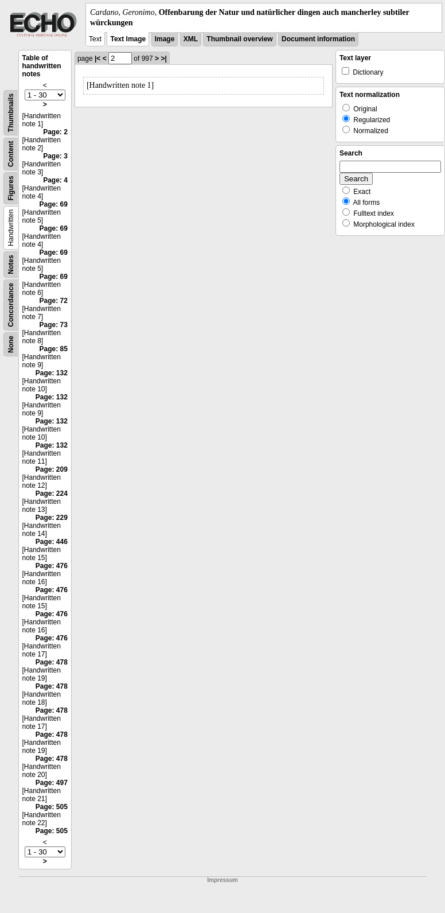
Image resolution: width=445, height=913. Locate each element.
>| (163, 59)
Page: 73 (54, 325)
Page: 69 (54, 204)
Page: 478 (52, 662)
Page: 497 (52, 783)
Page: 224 (52, 493)
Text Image (128, 39)
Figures (11, 188)
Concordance (11, 305)
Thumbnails (11, 113)
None (11, 344)
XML (191, 39)
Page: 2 (55, 132)
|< (97, 59)
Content (11, 154)
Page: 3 (55, 156)
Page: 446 (52, 542)
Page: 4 (55, 180)
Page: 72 (54, 301)
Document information (318, 39)
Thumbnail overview (239, 39)
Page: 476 (52, 566)
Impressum (222, 880)
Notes (11, 264)
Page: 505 (52, 807)
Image (165, 39)
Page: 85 (54, 349)
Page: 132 (52, 373)
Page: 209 (52, 469)
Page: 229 (52, 518)
